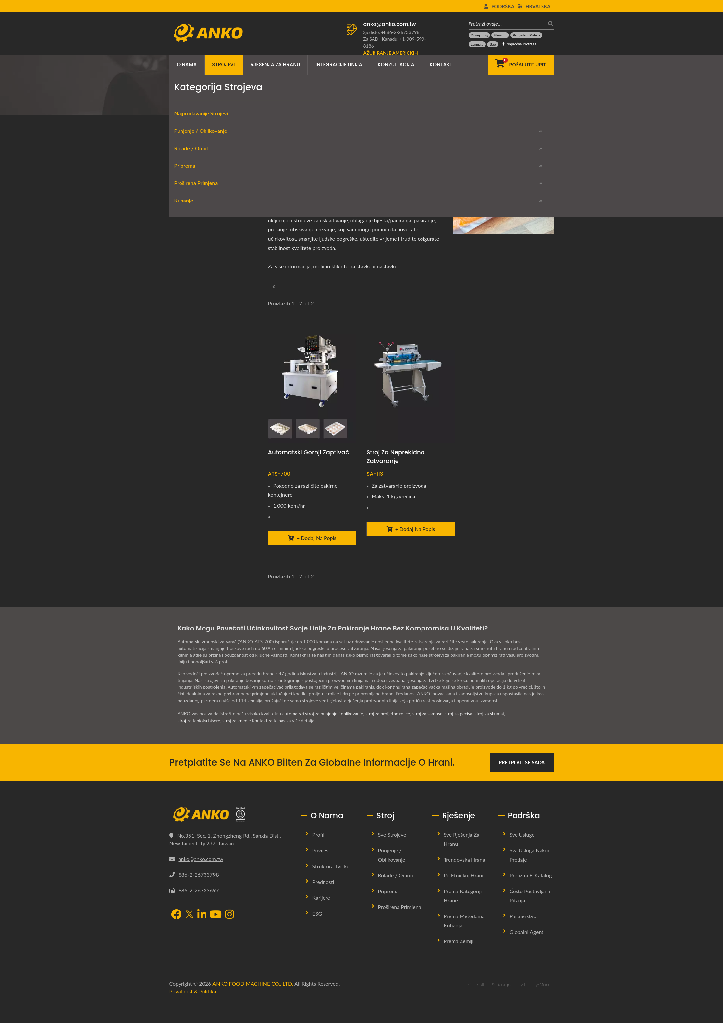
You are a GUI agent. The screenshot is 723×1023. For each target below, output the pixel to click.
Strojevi (223, 64)
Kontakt (441, 64)
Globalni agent (527, 953)
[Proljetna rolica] (526, 35)
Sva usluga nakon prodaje (530, 876)
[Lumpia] (477, 44)
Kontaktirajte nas (270, 742)
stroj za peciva (462, 735)
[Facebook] (287, 170)
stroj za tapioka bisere (199, 742)
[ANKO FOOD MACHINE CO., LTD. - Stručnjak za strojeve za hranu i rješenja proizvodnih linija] (208, 31)
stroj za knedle (238, 742)
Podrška (502, 6)
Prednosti (323, 903)
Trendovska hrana (464, 881)
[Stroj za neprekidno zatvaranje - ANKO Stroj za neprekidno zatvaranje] (410, 383)
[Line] (313, 170)
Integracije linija (338, 64)
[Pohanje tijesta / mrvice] (273, 286)
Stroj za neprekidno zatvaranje (395, 456)
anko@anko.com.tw (389, 24)
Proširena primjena (277, 104)
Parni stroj (186, 538)
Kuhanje (178, 508)
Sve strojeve (392, 856)
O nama (187, 64)
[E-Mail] (322, 170)
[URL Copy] (331, 170)
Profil (318, 856)
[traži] (549, 23)
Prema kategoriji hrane (463, 917)
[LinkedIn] (305, 170)
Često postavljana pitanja (530, 917)
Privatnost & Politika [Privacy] (192, 1013)
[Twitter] (296, 170)
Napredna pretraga (519, 44)
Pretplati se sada (522, 784)
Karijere (321, 919)
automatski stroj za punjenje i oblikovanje (323, 735)
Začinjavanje (189, 348)
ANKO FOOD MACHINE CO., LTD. (252, 1005)
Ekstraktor (186, 317)
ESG (317, 935)
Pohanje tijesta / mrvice (201, 412)
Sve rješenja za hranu (462, 860)
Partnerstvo (523, 938)
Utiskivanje (187, 459)
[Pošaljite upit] (521, 65)
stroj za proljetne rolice (390, 735)
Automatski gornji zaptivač (308, 452)
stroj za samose (431, 735)
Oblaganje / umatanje (198, 270)
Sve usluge (522, 856)
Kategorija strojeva (229, 104)
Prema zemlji (459, 963)
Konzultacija (396, 64)
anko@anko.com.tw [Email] (201, 880)
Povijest (321, 872)
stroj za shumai (494, 735)
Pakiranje (314, 104)
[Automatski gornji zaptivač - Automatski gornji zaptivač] (312, 383)
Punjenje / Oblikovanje (195, 192)
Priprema (179, 287)
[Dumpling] (479, 35)
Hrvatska (537, 6)
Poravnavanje (190, 396)
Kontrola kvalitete (194, 490)
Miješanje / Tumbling (197, 333)
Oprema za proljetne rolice (204, 254)
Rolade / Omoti (187, 240)
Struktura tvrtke (330, 888)
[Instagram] (229, 936)
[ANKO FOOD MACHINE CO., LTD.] (230, 836)
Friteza (183, 522)
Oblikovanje (188, 206)
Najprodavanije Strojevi (196, 175)
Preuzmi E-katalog (203, 574)
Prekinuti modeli (201, 597)
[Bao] (492, 44)
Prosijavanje (188, 364)
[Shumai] (500, 35)
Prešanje (185, 443)
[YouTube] (216, 936)
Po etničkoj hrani (464, 897)
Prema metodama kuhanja (464, 942)
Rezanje (184, 301)
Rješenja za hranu (275, 64)
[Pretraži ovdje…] (506, 23)
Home (196, 104)
